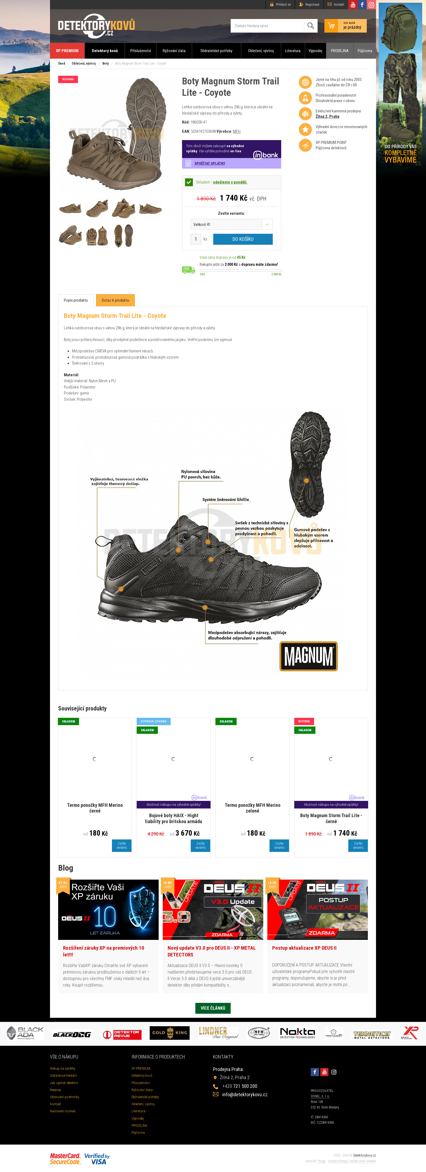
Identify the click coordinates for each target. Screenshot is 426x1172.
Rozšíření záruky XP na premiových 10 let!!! (103, 951)
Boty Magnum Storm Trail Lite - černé (331, 818)
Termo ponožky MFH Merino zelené (252, 808)
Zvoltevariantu (122, 845)
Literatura (292, 50)
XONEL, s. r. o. (320, 1096)
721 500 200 (239, 1086)
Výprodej (315, 50)
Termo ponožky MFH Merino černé (95, 808)
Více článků (213, 1008)
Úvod (61, 63)
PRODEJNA (340, 50)
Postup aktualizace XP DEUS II (304, 948)
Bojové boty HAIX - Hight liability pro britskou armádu (173, 818)
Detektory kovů (105, 50)
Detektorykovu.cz (364, 1155)
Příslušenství (140, 50)
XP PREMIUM (67, 50)
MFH (236, 131)
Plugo (322, 1161)
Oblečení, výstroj (261, 50)
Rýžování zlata (174, 50)
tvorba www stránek (363, 1161)
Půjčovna (365, 50)
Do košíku (243, 239)
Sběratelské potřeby (216, 50)
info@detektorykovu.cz (245, 1094)
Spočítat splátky (210, 163)
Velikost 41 (202, 224)
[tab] (75, 300)
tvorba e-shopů (338, 1161)
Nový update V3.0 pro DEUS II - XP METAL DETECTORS (212, 951)
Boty (105, 63)
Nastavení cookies (63, 1111)
